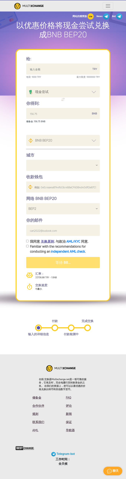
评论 (69, 406)
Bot (117, 16)
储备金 (36, 398)
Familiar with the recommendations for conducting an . (58, 249)
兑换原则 (47, 241)
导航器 (70, 430)
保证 (69, 422)
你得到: (32, 103)
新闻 (69, 414)
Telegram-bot (63, 454)
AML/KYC (73, 241)
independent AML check (68, 251)
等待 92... (63, 262)
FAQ (68, 398)
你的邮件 (34, 220)
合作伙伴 (38, 406)
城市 (30, 155)
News (102, 16)
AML (35, 430)
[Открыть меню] (108, 6)
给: (28, 59)
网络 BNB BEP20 (41, 198)
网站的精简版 (83, 16)
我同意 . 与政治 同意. (59, 241)
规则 (35, 414)
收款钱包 (34, 177)
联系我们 (38, 422)
